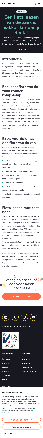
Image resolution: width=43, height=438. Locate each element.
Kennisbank (6, 359)
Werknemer (26, 363)
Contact (5, 367)
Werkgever (26, 359)
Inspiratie (5, 371)
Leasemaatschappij (29, 371)
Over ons (5, 363)
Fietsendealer (27, 367)
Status (4, 380)
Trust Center (6, 375)
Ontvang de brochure (21, 296)
